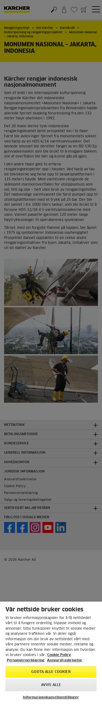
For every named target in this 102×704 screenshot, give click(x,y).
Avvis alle (51, 685)
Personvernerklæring (26, 660)
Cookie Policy (59, 655)
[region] (51, 653)
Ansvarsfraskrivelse (64, 660)
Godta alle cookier (50, 672)
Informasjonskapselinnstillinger (51, 697)
